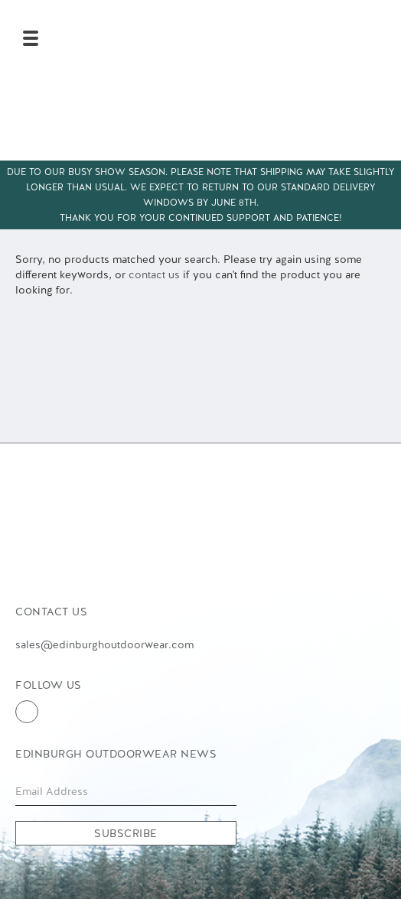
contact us (154, 274)
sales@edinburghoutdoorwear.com (104, 644)
